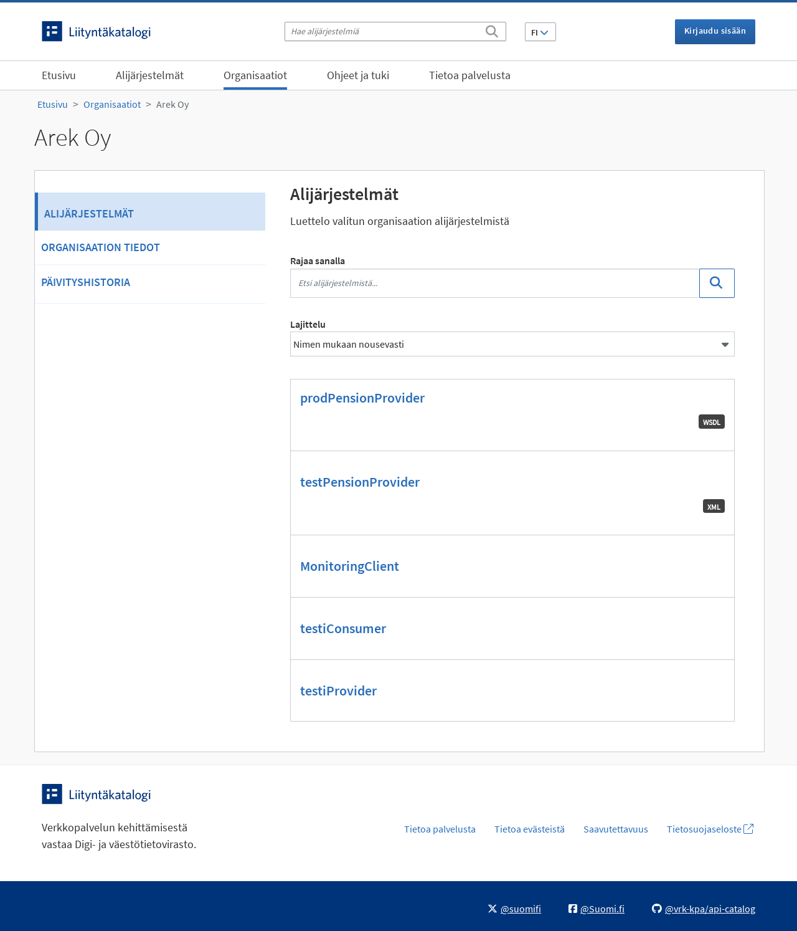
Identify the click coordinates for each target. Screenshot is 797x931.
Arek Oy (172, 104)
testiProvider (338, 690)
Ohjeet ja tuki (358, 75)
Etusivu (59, 75)
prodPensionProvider (362, 397)
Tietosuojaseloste (710, 829)
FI (540, 32)
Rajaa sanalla (317, 260)
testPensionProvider (360, 481)
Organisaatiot (255, 75)
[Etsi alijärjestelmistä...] (495, 283)
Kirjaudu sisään (715, 30)
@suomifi (514, 908)
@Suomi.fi (596, 908)
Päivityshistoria (85, 282)
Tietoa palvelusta (470, 75)
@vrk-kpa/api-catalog (703, 908)
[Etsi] (492, 29)
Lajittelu (308, 324)
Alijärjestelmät (150, 75)
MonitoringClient (349, 566)
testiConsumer (343, 628)
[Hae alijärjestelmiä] (395, 31)
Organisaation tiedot (100, 247)
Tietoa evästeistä (529, 829)
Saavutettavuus (615, 829)
